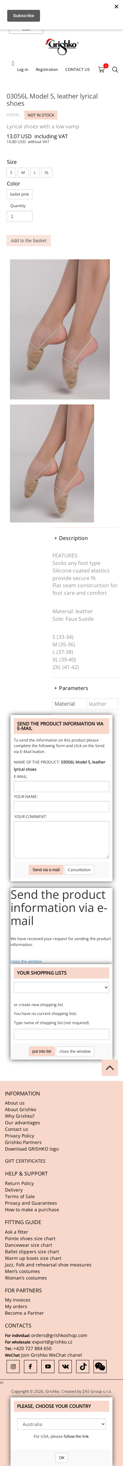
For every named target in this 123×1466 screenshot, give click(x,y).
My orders (16, 1306)
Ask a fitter (16, 1232)
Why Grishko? (19, 1116)
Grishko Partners (23, 1142)
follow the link (76, 1436)
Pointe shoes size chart (30, 1238)
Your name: (26, 796)
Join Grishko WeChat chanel (51, 1355)
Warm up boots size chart (33, 1258)
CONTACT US (77, 69)
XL (47, 172)
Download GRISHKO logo (32, 1149)
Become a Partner (24, 1313)
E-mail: (21, 776)
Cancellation (79, 870)
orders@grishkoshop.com (59, 1335)
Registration (47, 69)
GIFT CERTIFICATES (25, 1161)
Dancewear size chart (28, 1245)
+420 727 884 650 (32, 1348)
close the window (26, 961)
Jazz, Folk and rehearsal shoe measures (48, 1264)
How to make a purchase (32, 1209)
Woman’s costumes (26, 1278)
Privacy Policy (19, 1135)
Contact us (16, 1129)
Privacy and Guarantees (31, 1203)
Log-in (22, 69)
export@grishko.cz (52, 1342)
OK (61, 1457)
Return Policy (19, 1183)
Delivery (14, 1190)
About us (15, 1103)
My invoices (18, 1300)
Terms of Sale (20, 1196)
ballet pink (19, 194)
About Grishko (20, 1109)
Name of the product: (37, 762)
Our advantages (22, 1122)
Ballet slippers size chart (32, 1251)
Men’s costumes (22, 1271)
